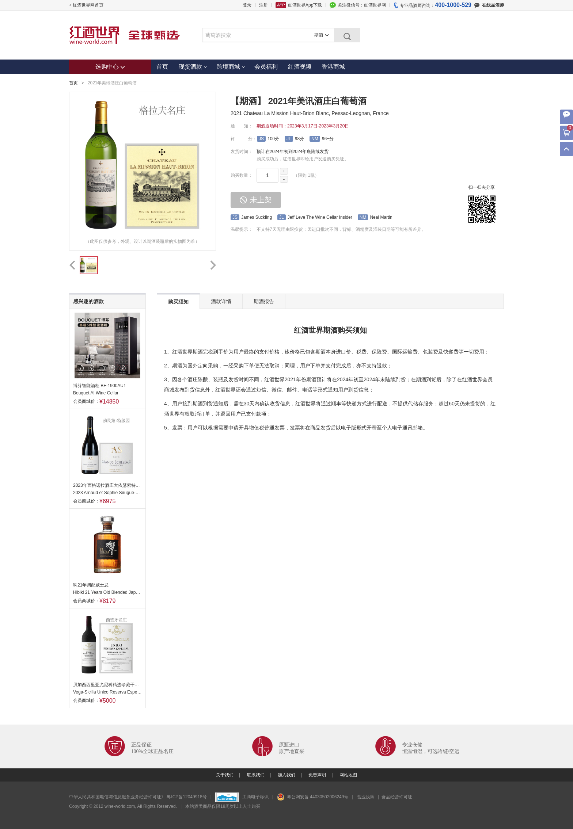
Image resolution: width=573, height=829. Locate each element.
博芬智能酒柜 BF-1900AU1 (99, 385)
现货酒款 (192, 67)
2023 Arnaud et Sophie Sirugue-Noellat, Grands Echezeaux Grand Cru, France (107, 492)
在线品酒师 (489, 5)
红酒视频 (299, 67)
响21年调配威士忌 (91, 585)
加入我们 (286, 775)
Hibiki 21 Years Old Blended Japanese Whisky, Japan (107, 592)
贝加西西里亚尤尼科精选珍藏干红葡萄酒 (107, 684)
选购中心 (110, 67)
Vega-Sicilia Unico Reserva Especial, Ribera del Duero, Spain (107, 692)
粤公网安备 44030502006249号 (312, 797)
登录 (247, 5)
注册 (263, 5)
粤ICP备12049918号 (187, 796)
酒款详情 (221, 301)
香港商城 (333, 67)
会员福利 (266, 67)
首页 (162, 67)
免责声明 (317, 775)
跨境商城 (230, 67)
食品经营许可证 (397, 796)
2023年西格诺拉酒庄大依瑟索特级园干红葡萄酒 (107, 485)
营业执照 (366, 796)
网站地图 (348, 775)
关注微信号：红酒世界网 (362, 5)
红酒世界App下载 (305, 5)
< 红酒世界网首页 (86, 5)
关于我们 (225, 775)
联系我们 (256, 775)
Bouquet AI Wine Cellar (95, 393)
